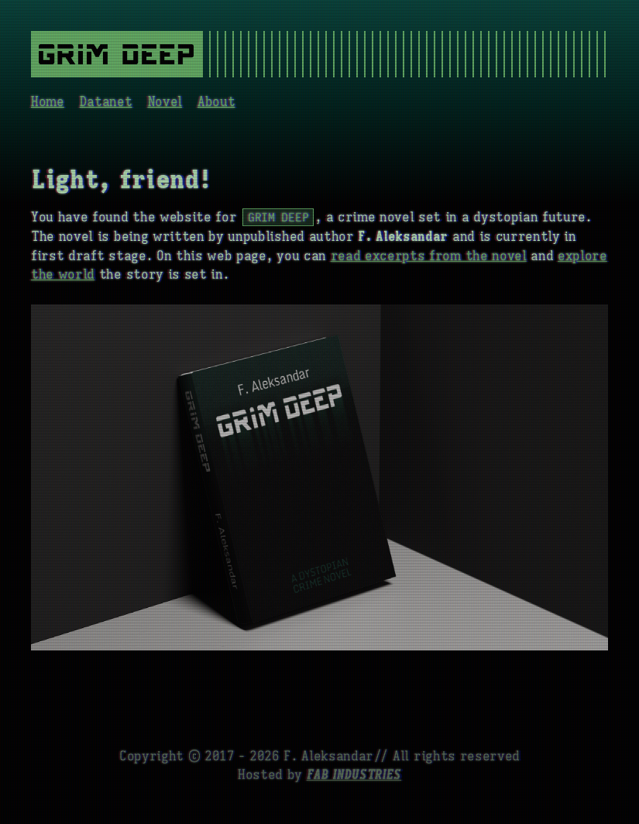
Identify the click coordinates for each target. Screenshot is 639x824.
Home (47, 102)
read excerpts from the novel (429, 256)
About (216, 102)
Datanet (106, 102)
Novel (165, 102)
